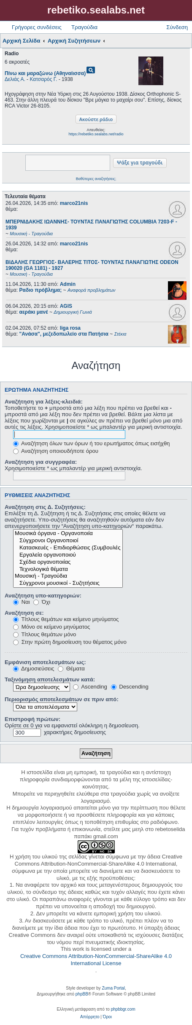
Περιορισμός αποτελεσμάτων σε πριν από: (62, 699)
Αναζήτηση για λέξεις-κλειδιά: (44, 401)
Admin (68, 284)
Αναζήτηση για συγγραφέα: (41, 462)
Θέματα (71, 668)
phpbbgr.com (123, 1009)
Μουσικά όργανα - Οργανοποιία (68, 533)
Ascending (90, 686)
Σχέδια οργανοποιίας (68, 562)
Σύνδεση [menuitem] (177, 27)
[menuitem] (89, 1017)
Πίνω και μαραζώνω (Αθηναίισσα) (45, 73)
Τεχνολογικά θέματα (68, 569)
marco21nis (74, 203)
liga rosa (70, 328)
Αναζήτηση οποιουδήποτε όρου (55, 451)
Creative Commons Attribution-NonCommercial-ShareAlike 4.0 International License (96, 959)
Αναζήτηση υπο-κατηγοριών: (43, 595)
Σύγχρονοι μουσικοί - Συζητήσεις (68, 583)
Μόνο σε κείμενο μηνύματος (51, 627)
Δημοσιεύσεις (33, 668)
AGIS (66, 306)
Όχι (41, 602)
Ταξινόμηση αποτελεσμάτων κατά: (50, 679)
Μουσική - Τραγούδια (68, 576)
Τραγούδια (84, 27)
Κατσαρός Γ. (43, 79)
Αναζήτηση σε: (24, 613)
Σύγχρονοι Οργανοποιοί (68, 540)
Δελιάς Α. (15, 79)
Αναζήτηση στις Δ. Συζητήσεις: (45, 507)
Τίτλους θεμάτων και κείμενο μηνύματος (66, 619)
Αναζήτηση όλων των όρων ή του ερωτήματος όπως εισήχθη (91, 443)
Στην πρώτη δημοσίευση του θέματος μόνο (70, 642)
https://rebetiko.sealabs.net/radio (95, 134)
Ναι (21, 602)
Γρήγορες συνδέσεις (37, 27)
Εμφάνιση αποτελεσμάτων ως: (45, 662)
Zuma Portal (113, 988)
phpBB (82, 994)
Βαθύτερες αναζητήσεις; (96, 179)
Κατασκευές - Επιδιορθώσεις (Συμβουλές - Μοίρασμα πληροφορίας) (68, 548)
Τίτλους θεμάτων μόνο (44, 634)
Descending (130, 686)
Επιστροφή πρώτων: (32, 719)
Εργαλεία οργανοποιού (68, 555)
